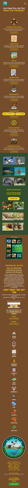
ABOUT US (15, 463)
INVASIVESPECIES (14, 364)
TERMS (18, 470)
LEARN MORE (14, 32)
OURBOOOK (14, 355)
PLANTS (14, 415)
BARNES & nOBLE (14, 311)
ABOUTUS (14, 346)
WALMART (14, 321)
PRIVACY (14, 470)
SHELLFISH (14, 423)
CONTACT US (16, 464)
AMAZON (14, 316)
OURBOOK (14, 383)
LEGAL (9, 470)
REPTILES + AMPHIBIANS (13, 467)
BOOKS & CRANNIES (14, 318)
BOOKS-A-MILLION (14, 323)
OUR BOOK (9, 463)
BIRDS (14, 399)
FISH (14, 407)
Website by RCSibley (14, 473)
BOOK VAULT (14, 313)
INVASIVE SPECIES (15, 462)
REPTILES (14, 430)
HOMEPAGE (14, 337)
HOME (9, 462)
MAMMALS (14, 392)
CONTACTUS (14, 374)
